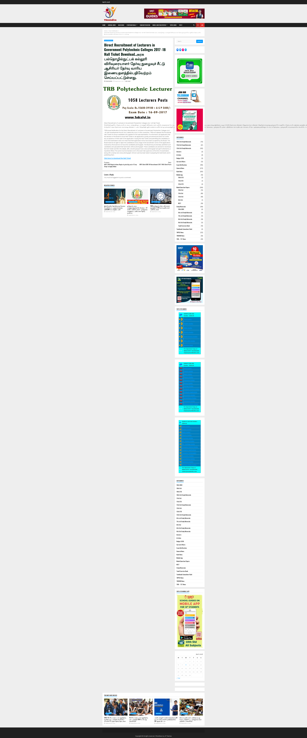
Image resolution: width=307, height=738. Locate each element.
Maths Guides (188, 328)
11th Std (180, 193)
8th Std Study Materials (185, 219)
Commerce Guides (189, 401)
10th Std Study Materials (183, 142)
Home (103, 25)
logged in (115, 177)
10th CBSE (181, 209)
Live (199, 25)
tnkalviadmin (108, 81)
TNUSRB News (180, 236)
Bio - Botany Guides (188, 441)
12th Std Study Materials (183, 148)
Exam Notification (145, 25)
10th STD (180, 177)
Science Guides (188, 332)
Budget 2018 (180, 158)
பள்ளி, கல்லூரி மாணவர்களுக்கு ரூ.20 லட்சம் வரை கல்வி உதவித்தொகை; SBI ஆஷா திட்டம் (166, 707)
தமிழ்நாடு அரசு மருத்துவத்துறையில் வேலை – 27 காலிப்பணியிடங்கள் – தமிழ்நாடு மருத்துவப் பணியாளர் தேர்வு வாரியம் (137, 196)
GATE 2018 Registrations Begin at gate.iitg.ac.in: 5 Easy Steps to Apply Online (121, 164)
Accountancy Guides (190, 398)
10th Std (180, 190)
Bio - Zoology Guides (188, 444)
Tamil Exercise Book (184, 226)
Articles (178, 155)
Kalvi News (121, 25)
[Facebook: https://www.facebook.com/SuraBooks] (177, 49)
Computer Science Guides (191, 389)
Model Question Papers (159, 25)
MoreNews (159, 736)
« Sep (178, 678)
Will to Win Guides (189, 341)
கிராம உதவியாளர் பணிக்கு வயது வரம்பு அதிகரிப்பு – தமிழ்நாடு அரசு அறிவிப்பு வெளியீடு (191, 707)
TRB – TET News (181, 239)
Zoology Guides (188, 386)
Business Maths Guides (191, 404)
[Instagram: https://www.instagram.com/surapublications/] (183, 49)
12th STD (180, 184)
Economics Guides (189, 395)
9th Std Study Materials (185, 223)
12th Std (180, 197)
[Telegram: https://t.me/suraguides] (186, 49)
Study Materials (131, 25)
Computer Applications (189, 450)
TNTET (180, 25)
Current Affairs (180, 162)
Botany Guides (188, 383)
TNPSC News (173, 25)
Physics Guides (188, 377)
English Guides (188, 323)
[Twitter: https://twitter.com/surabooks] (180, 49)
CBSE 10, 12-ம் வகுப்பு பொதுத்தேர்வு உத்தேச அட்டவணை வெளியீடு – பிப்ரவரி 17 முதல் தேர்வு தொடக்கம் (116, 707)
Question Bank (188, 345)
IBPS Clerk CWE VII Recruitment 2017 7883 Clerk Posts (154, 163)
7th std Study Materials (185, 216)
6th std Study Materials (185, 213)
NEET (179, 203)
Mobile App (179, 175)
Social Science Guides (190, 336)
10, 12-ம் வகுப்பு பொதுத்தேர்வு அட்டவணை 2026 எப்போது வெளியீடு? (141, 707)
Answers (178, 152)
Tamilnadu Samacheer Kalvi (184, 229)
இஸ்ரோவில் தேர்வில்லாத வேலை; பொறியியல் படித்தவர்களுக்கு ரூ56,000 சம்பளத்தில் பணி (114, 196)
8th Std (180, 200)
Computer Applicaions (190, 392)
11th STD (180, 181)
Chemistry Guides (189, 380)
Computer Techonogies (189, 453)
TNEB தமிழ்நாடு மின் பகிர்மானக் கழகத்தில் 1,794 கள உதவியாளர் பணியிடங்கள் (160, 196)
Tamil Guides (188, 319)
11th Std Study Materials (183, 145)
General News (112, 25)
